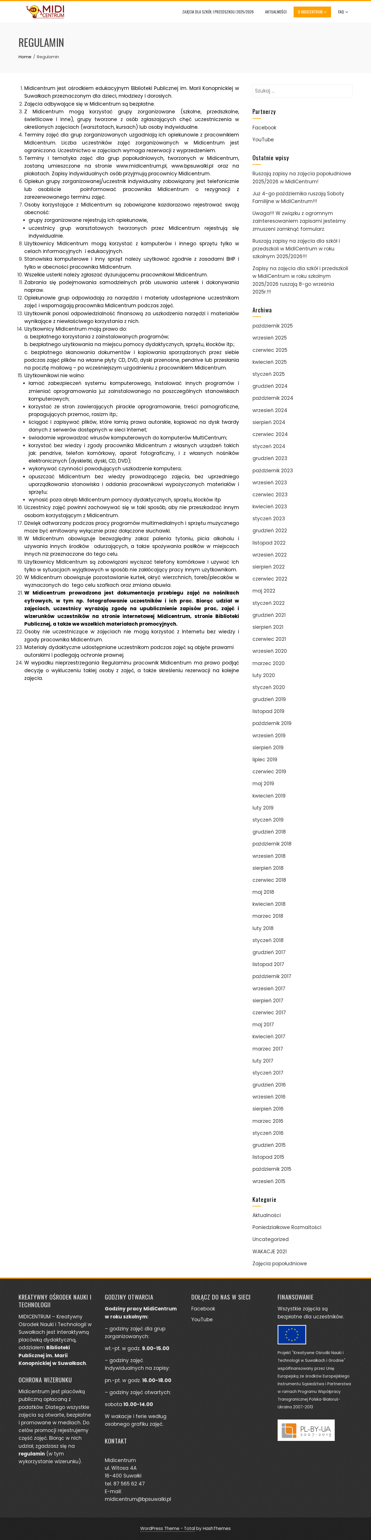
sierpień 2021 (267, 627)
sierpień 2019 (268, 747)
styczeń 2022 (268, 603)
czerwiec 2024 (270, 434)
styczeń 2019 (268, 819)
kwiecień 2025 (269, 362)
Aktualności (276, 12)
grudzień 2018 (269, 831)
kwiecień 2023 (269, 506)
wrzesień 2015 (268, 1181)
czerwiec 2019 (269, 771)
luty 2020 (263, 675)
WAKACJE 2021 (269, 1251)
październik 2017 (271, 976)
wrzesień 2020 (269, 651)
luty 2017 (262, 1060)
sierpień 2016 (268, 1108)
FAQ (343, 12)
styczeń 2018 (268, 940)
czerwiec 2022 (269, 578)
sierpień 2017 (267, 1000)
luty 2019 (263, 807)
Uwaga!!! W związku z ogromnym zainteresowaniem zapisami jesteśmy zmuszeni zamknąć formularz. (299, 221)
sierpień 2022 (268, 566)
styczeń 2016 (268, 1133)
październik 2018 (272, 843)
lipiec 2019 (264, 759)
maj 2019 (263, 783)
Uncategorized (270, 1239)
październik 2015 (271, 1169)
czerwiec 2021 (269, 639)
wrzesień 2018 (269, 856)
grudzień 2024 (270, 386)
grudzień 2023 (269, 458)
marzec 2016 (267, 1121)
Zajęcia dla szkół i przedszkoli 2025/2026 (218, 12)
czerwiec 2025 (269, 350)
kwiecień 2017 (268, 1036)
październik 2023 (272, 470)
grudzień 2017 (269, 952)
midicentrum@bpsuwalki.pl (138, 1499)
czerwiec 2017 (269, 1012)
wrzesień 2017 (268, 988)
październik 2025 (272, 325)
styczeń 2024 (268, 446)
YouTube (263, 139)
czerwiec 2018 (269, 880)
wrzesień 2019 (269, 735)
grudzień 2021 (269, 615)
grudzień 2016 (269, 1084)
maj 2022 (263, 590)
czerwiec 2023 (270, 494)
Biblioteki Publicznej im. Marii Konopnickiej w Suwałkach (52, 1355)
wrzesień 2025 (269, 337)
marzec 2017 (267, 1048)
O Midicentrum (312, 12)
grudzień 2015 (269, 1145)
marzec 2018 (267, 916)
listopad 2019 (268, 711)
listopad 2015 (268, 1157)
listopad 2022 (269, 542)
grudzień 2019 (269, 699)
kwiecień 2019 (269, 795)
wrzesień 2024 (269, 410)
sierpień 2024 (268, 422)
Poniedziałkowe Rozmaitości (286, 1227)
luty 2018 (263, 928)
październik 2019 (272, 723)
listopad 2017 (268, 964)
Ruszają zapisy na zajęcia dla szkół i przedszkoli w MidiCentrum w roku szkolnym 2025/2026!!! (296, 249)
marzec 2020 (268, 663)
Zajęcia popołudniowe (279, 1263)
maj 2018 (263, 892)
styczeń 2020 (268, 687)
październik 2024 (272, 398)
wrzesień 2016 (269, 1096)
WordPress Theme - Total (167, 1528)
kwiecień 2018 (269, 904)
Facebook (264, 127)
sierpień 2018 (268, 868)
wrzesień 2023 (269, 482)
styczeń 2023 (268, 518)
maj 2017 (263, 1024)
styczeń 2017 (267, 1072)
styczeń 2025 (268, 374)
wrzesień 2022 (269, 554)
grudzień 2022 (269, 530)
